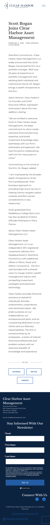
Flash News (14, 45)
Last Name (10, 456)
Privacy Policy (25, 514)
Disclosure (15, 514)
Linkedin (25, 380)
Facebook (16, 372)
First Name (11, 445)
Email (8, 433)
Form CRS (34, 514)
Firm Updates (32, 43)
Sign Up (25, 483)
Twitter (34, 372)
